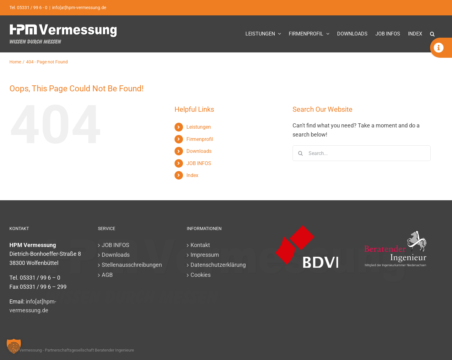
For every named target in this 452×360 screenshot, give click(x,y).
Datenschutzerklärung (218, 264)
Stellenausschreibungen (132, 264)
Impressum (205, 254)
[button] (432, 33)
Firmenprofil (199, 139)
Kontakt (200, 245)
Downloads (199, 151)
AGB (107, 274)
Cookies (201, 274)
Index (192, 175)
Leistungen (198, 127)
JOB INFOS (198, 163)
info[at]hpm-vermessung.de (79, 7)
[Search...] (362, 153)
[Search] (300, 153)
